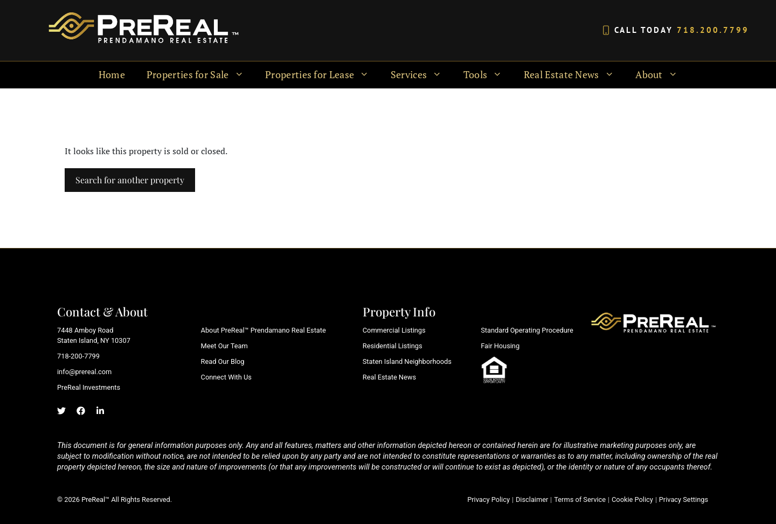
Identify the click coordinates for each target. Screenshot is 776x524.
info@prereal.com (84, 372)
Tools (488, 74)
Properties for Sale (200, 74)
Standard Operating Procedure (527, 330)
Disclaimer (532, 499)
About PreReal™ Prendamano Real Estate (263, 330)
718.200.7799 (713, 30)
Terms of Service (580, 499)
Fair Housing (500, 346)
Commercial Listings (394, 330)
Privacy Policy (488, 499)
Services (422, 74)
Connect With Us (226, 377)
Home (112, 74)
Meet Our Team (224, 346)
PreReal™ (95, 499)
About (661, 74)
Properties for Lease (322, 74)
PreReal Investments (88, 387)
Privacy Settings (683, 499)
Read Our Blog (223, 361)
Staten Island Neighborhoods (407, 361)
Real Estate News (574, 74)
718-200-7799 (78, 356)
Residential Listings (392, 346)
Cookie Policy (632, 499)
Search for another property (129, 179)
